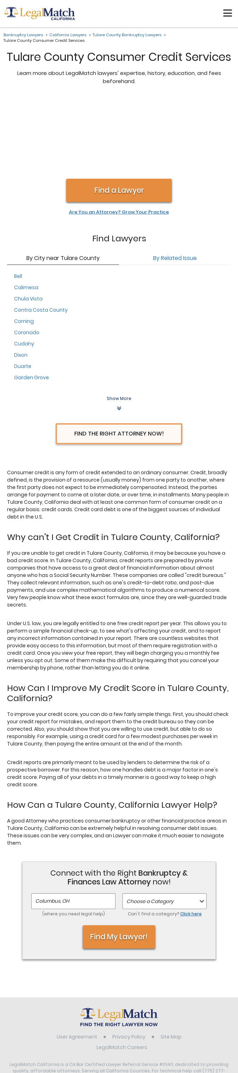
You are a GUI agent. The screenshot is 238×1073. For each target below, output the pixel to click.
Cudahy (24, 269)
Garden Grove (31, 303)
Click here (191, 840)
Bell (18, 201)
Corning (24, 246)
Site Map (171, 962)
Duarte (22, 292)
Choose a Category (150, 827)
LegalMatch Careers (121, 973)
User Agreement (77, 962)
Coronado (26, 258)
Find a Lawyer (119, 116)
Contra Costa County (41, 235)
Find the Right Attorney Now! (119, 359)
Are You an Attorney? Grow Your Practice (119, 138)
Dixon (20, 280)
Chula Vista (28, 224)
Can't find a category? (165, 840)
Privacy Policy (128, 962)
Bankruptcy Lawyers (23, 35)
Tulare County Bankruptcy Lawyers (127, 35)
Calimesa (26, 213)
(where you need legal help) (73, 840)
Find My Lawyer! (119, 862)
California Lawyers (67, 35)
